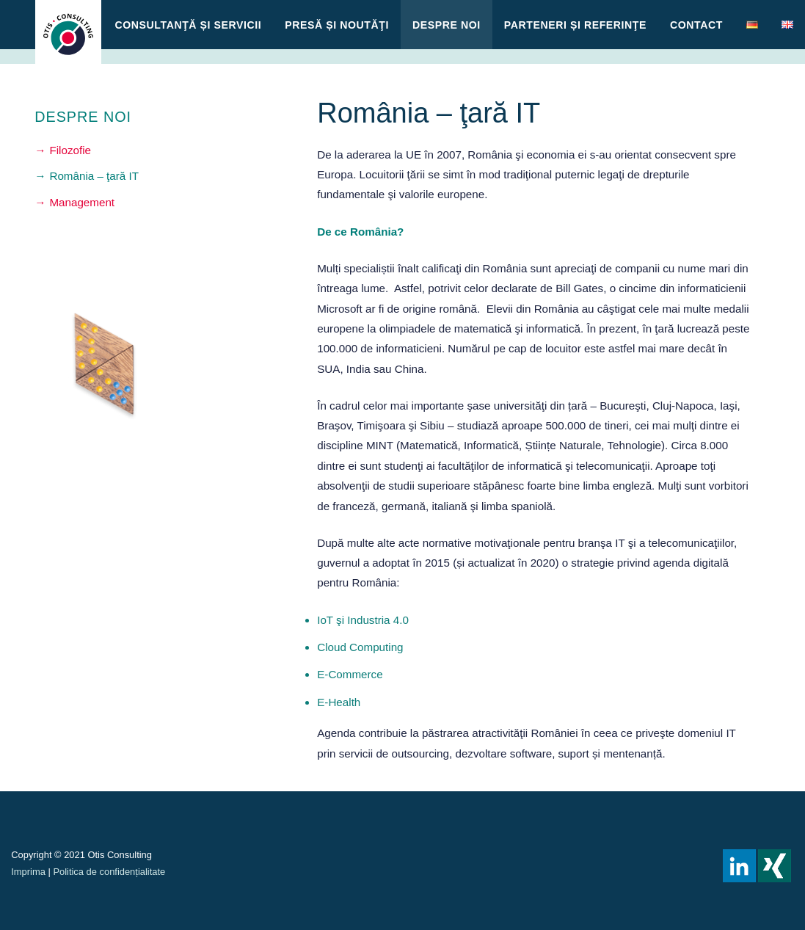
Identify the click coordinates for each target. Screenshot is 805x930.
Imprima (28, 871)
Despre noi (446, 25)
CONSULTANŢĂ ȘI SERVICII (188, 25)
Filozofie (70, 150)
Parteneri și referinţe (575, 25)
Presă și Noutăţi (337, 25)
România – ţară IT (94, 176)
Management (81, 202)
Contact (696, 25)
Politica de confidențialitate (109, 871)
